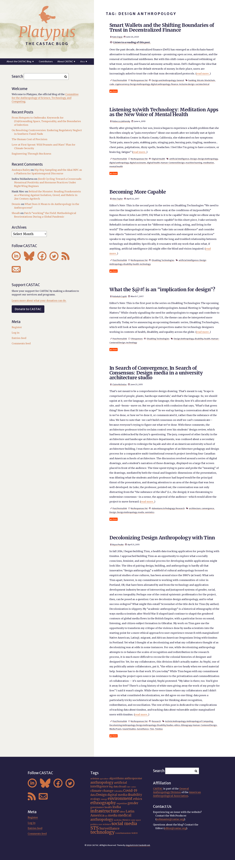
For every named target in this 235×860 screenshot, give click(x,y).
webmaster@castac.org (170, 819)
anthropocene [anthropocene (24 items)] (133, 778)
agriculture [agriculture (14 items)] (104, 779)
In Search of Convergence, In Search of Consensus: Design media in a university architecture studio (156, 373)
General (180, 80)
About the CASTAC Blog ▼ (20, 61)
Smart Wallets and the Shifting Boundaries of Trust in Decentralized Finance (161, 27)
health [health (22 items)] (108, 807)
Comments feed (21, 343)
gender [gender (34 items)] (133, 803)
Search (17, 76)
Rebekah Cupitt (119, 296)
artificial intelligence (179, 159)
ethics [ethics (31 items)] (137, 799)
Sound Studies (129, 729)
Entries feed (19, 338)
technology (145, 264)
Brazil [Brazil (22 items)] (122, 786)
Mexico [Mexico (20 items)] (126, 820)
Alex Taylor (117, 198)
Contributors (46, 61)
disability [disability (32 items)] (135, 795)
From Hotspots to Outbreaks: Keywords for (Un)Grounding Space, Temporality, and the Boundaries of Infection (46, 121)
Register (17, 327)
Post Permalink (120, 80)
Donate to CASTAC (28, 309)
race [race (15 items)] (100, 824)
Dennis (16, 204)
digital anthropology (160, 84)
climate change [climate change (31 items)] (101, 790)
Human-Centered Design (173, 162)
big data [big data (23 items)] (114, 786)
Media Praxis (115, 729)
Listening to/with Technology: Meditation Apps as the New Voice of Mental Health (163, 112)
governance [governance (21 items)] (97, 807)
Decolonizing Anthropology (122, 725)
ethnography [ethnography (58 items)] (103, 802)
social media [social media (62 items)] (124, 823)
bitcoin (200, 80)
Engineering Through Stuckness (31, 153)
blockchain (210, 80)
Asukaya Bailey (21, 169)
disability (127, 264)
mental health (116, 166)
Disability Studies (165, 725)
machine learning (194, 162)
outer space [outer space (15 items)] (136, 820)
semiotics (149, 512)
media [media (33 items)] (113, 815)
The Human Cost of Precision (29, 139)
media (141, 512)
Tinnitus (159, 729)
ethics (177, 725)
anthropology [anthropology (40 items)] (101, 782)
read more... (203, 73)
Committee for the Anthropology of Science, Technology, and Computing (45, 98)
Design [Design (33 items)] (101, 795)
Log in (15, 332)
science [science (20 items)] (107, 824)
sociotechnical (202, 84)
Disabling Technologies (163, 260)
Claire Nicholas (119, 384)
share (114, 91)
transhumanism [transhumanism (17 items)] (123, 833)
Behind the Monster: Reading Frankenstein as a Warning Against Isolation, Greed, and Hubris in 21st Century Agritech (47, 195)
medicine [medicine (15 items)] (118, 820)
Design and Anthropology (164, 80)
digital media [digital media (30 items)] (117, 795)
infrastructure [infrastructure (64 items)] (104, 811)
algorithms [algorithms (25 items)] (116, 778)
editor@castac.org (175, 828)
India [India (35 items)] (116, 807)
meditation (208, 162)
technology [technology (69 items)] (102, 832)
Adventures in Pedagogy (163, 508)
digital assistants (138, 162)
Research (180, 508)
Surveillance (143, 729)
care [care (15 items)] (128, 787)
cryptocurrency (122, 84)
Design (193, 159)
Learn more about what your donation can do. (39, 300)
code (111, 84)
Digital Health (158, 159)
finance (174, 84)
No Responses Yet (139, 80)
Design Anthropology (140, 84)
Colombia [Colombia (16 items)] (118, 791)
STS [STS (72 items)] (94, 828)
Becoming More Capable (137, 192)
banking (192, 80)
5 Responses (137, 338)
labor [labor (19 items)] (122, 811)
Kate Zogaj (117, 37)
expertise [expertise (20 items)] (122, 803)
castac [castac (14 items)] (133, 787)
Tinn (152, 729)
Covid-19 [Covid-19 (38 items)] (130, 790)
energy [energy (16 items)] (104, 799)
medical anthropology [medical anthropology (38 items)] (110, 817)
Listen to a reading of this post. (132, 42)
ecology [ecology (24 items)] (95, 799)
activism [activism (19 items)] (94, 778)
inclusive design (187, 84)
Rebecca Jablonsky (121, 121)
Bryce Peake (118, 544)
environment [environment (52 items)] (120, 798)
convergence (208, 508)
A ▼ (83, 61)
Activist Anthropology (175, 721)
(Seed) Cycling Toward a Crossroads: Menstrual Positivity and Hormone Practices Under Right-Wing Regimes (48, 182)
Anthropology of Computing (199, 721)
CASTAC (158, 788)
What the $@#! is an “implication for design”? (162, 290)
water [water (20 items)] (134, 833)
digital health (153, 162)
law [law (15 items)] (106, 816)
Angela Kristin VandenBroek (138, 845)
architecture (195, 508)
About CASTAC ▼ (66, 61)
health (136, 264)
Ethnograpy (186, 725)
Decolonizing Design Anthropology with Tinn (162, 538)
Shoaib (16, 213)
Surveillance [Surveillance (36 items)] (109, 828)
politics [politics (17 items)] (94, 824)
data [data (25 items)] (93, 795)
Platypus (47, 32)
